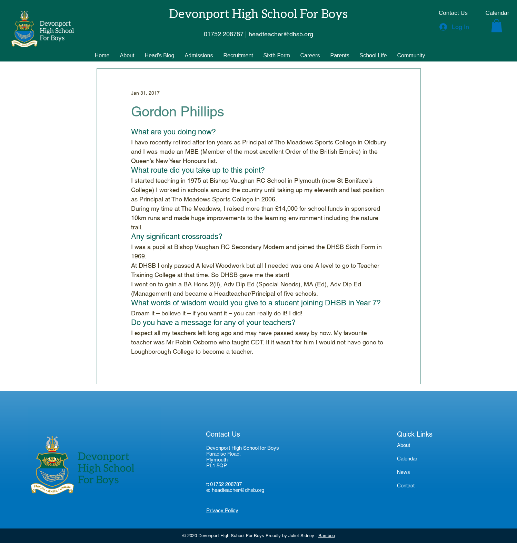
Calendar (407, 458)
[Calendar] (497, 13)
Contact (406, 485)
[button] (496, 25)
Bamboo (326, 535)
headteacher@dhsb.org (238, 490)
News (403, 472)
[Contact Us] (453, 13)
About (403, 445)
